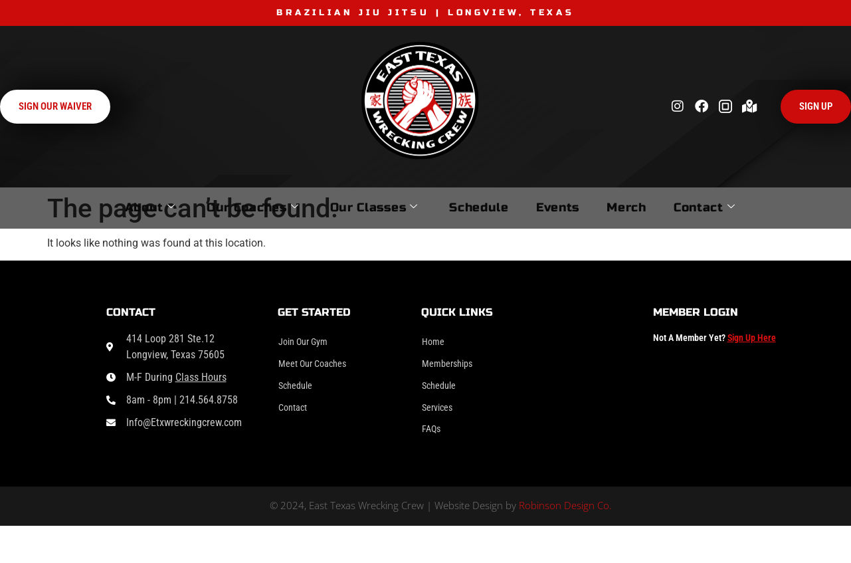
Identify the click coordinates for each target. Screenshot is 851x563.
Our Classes (348, 207)
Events (570, 207)
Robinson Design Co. (565, 515)
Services (440, 414)
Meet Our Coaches (317, 366)
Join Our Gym (307, 342)
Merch (658, 207)
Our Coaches (208, 207)
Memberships (451, 366)
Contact (756, 207)
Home (434, 342)
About (86, 207)
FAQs (433, 438)
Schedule (473, 207)
